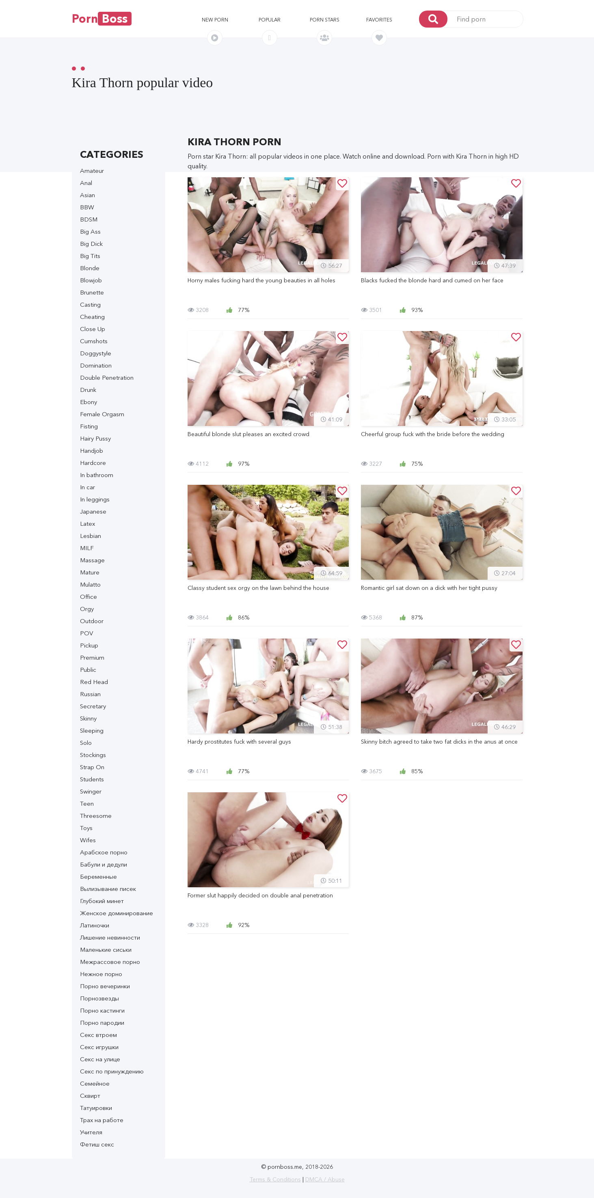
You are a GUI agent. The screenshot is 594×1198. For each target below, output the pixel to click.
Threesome (96, 815)
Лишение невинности (110, 937)
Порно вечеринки (105, 986)
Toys (86, 828)
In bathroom (96, 475)
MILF (87, 548)
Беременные (98, 876)
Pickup (89, 645)
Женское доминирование (116, 913)
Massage (92, 560)
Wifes (88, 840)
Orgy (87, 609)
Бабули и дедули (103, 864)
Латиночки (94, 925)
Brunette (92, 292)
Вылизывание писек (108, 889)
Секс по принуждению (112, 1071)
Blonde (89, 268)
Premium (92, 657)
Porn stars (324, 20)
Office (88, 596)
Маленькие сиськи (106, 949)
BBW (87, 207)
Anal (86, 183)
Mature (89, 572)
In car (87, 487)
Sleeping (92, 730)
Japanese (93, 511)
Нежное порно (101, 974)
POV (86, 633)
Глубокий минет (102, 901)
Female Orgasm (102, 414)
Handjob (91, 450)
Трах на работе (101, 1120)
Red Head (94, 682)
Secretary (93, 706)
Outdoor (92, 621)
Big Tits (90, 256)
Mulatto (90, 584)
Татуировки (96, 1108)
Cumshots (94, 341)
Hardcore (93, 463)
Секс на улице (100, 1059)
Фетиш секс (97, 1144)
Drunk (88, 390)
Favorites (379, 20)
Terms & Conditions (275, 1179)
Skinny (88, 718)
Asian (87, 195)
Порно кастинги (102, 1010)
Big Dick (91, 243)
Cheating (92, 316)
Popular (270, 20)
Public (88, 669)
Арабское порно (103, 852)
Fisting (89, 426)
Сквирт (90, 1095)
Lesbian (90, 536)
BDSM (88, 219)
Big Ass (90, 231)
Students (92, 779)
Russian (90, 694)
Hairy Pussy (95, 438)
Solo (86, 742)
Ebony (88, 402)
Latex (87, 523)
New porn (215, 20)
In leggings (95, 499)
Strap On (92, 767)
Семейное (95, 1083)
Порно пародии (102, 1022)
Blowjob (91, 280)
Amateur (92, 170)
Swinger (91, 791)
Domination (96, 365)
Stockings (93, 755)
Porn (102, 19)
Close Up (92, 329)
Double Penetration (107, 377)
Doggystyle (95, 353)
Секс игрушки (99, 1047)
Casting (90, 304)
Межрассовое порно (110, 962)
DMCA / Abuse (325, 1179)
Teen (87, 803)
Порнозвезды (99, 998)
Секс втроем (98, 1035)
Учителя (91, 1132)
